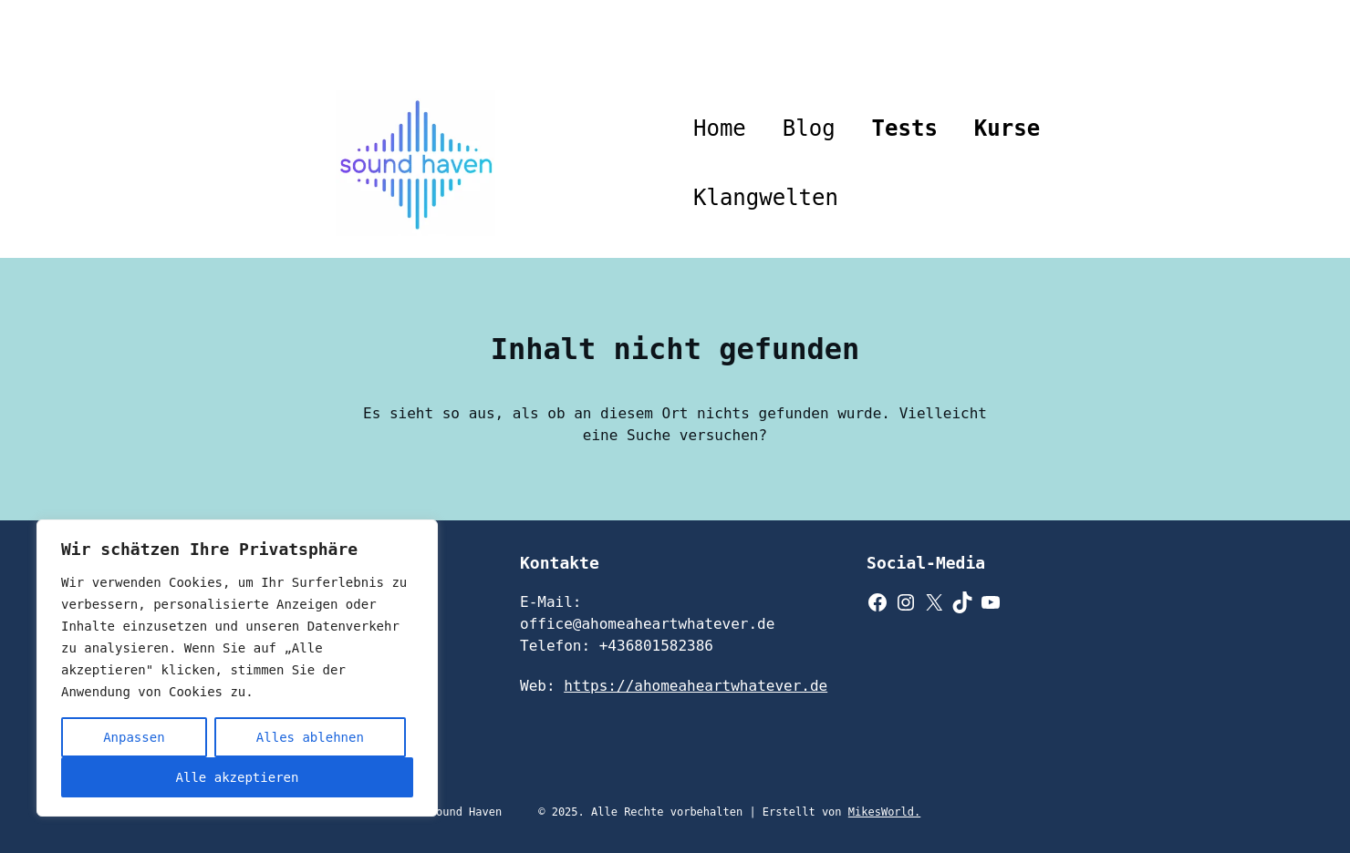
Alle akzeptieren (237, 777)
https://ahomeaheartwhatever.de (695, 685)
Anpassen (133, 737)
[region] (237, 668)
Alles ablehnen (310, 737)
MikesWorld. (884, 812)
